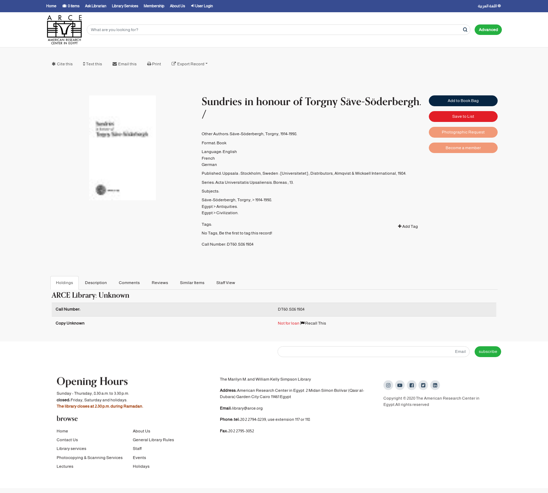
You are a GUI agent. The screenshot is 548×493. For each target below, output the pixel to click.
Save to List (463, 116)
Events (139, 459)
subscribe (488, 351)
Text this (94, 63)
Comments (129, 282)
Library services (71, 450)
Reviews (160, 282)
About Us (141, 432)
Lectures (65, 467)
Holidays (141, 467)
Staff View (225, 282)
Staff (137, 450)
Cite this (65, 63)
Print (156, 63)
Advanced (488, 29)
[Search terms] (278, 29)
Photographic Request (463, 131)
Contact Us (67, 441)
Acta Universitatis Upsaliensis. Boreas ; (252, 182)
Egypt (207, 206)
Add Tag (408, 226)
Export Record (190, 63)
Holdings (64, 282)
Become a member (463, 147)
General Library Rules (153, 441)
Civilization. (227, 212)
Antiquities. (227, 206)
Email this (127, 63)
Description (96, 282)
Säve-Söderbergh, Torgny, (227, 199)
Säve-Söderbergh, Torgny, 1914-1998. (263, 133)
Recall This (313, 323)
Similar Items (192, 282)
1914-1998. (263, 199)
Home (62, 432)
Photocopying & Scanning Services (90, 459)
